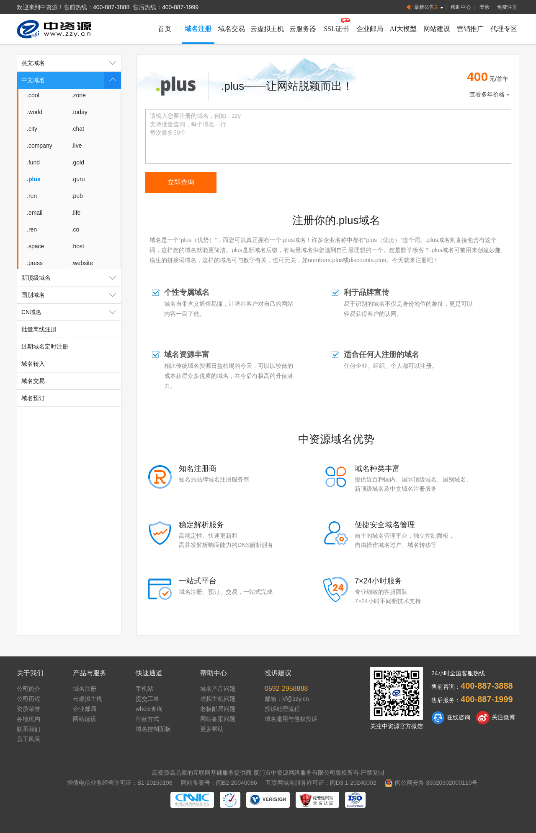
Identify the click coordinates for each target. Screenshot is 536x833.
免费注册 (507, 7)
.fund (33, 162)
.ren (32, 229)
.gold (78, 162)
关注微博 (495, 717)
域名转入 (33, 363)
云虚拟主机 (267, 28)
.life (76, 212)
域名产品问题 (217, 688)
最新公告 (425, 7)
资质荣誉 (28, 708)
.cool (33, 95)
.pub (77, 196)
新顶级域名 (71, 277)
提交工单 (147, 698)
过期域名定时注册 (44, 346)
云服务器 (302, 28)
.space (35, 246)
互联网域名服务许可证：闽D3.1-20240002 (320, 782)
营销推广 (470, 28)
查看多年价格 (490, 94)
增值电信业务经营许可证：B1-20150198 (120, 782)
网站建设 (436, 28)
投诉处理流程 (282, 708)
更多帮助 (212, 729)
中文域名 (71, 80)
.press (35, 263)
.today (80, 112)
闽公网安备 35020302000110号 (430, 782)
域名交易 (231, 28)
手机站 (144, 688)
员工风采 (28, 739)
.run (32, 196)
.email (34, 212)
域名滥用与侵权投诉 (291, 719)
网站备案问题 (217, 719)
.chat (78, 128)
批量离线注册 (39, 329)
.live (77, 145)
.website (82, 263)
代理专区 (503, 28)
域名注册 (198, 28)
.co (76, 229)
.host (78, 246)
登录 (484, 7)
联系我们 (28, 729)
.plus (34, 179)
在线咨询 (450, 717)
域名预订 (33, 398)
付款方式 (147, 719)
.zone (79, 95)
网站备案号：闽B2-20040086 (219, 782)
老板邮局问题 (217, 708)
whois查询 (149, 708)
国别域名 (71, 294)
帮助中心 (461, 7)
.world (34, 112)
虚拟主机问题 (217, 698)
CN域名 (71, 312)
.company (39, 145)
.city (32, 128)
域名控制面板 (153, 729)
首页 (164, 28)
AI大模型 (403, 28)
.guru (78, 179)
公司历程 (28, 698)
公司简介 (28, 688)
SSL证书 (336, 28)
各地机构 (28, 719)
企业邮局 (369, 28)
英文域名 (71, 63)
